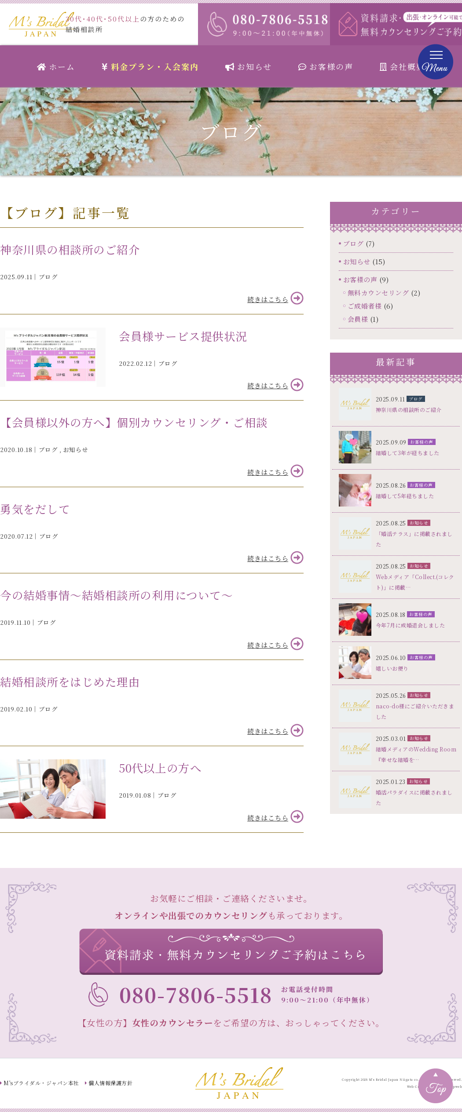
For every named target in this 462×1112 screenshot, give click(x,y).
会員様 (358, 319)
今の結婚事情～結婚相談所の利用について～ (116, 595)
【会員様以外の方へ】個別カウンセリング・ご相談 (134, 422)
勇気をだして (35, 509)
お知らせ (248, 66)
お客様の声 (325, 66)
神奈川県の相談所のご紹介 (70, 249)
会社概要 (402, 66)
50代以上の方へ (160, 768)
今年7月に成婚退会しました (410, 625)
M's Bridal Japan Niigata (391, 1079)
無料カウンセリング (378, 292)
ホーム (56, 66)
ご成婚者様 (365, 305)
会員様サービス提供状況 (183, 336)
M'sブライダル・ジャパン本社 (41, 1082)
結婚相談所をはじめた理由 (70, 681)
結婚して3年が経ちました (408, 452)
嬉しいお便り (392, 668)
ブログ (48, 276)
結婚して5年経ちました (405, 495)
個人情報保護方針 (110, 1082)
